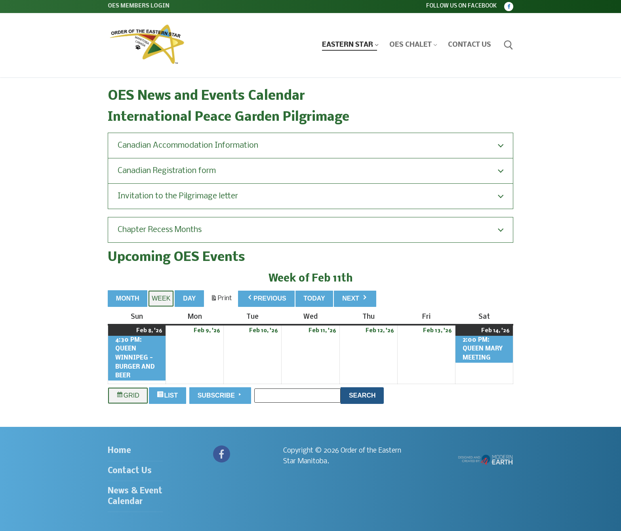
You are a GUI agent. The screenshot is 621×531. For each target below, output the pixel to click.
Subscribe (220, 395)
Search (366, 394)
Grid (127, 395)
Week (161, 298)
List (168, 395)
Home (119, 451)
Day (189, 298)
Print (221, 300)
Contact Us (130, 471)
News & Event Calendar (135, 496)
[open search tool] (508, 45)
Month (127, 298)
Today (314, 298)
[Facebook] (508, 6)
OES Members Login (139, 6)
